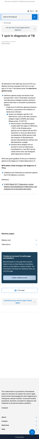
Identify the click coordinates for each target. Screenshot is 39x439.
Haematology (6, 23)
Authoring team (6, 43)
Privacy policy (19, 437)
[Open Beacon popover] (32, 432)
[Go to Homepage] (7, 11)
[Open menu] (36, 11)
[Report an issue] (19, 301)
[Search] (34, 17)
